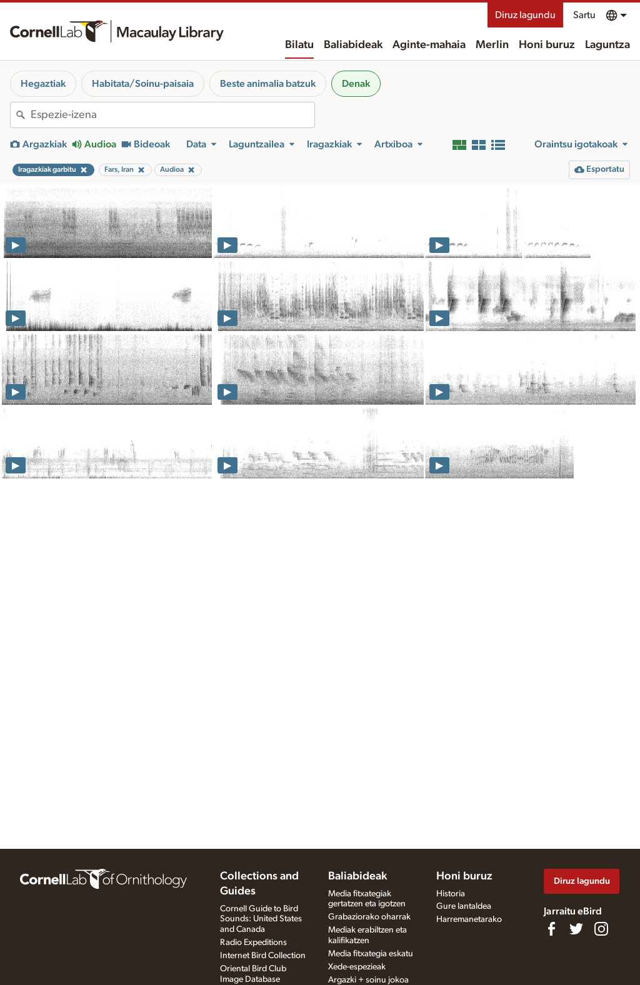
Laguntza (607, 45)
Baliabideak (353, 45)
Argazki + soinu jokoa (368, 980)
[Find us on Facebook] (551, 928)
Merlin (492, 45)
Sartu (584, 15)
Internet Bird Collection (263, 955)
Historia (450, 893)
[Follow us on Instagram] (601, 928)
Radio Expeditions (253, 942)
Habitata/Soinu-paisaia (143, 84)
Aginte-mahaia (429, 45)
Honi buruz (547, 45)
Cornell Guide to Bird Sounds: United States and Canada (261, 919)
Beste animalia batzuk (268, 84)
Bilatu (299, 45)
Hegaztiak (43, 84)
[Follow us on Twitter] (576, 928)
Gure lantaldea (463, 906)
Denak (356, 84)
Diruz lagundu (525, 15)
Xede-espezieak (357, 967)
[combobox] (172, 114)
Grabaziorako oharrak (369, 917)
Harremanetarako (469, 919)
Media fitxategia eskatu (370, 953)
